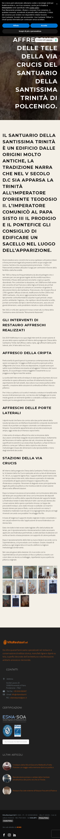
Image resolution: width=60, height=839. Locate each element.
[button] (57, 4)
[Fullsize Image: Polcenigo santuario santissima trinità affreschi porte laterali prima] (30, 572)
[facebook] (4, 835)
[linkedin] (14, 835)
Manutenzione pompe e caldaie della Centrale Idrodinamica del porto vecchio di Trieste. (31, 778)
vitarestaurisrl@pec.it (18, 697)
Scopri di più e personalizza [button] (30, 31)
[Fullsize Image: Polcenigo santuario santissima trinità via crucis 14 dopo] (24, 601)
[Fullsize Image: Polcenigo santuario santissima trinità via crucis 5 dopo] (7, 601)
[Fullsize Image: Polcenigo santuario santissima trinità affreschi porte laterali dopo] (47, 572)
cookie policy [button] (34, 8)
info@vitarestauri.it (19, 694)
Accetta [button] (44, 26)
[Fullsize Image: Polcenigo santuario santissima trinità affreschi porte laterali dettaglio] (32, 587)
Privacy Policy (43, 818)
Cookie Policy (8, 821)
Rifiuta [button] (16, 26)
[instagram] (9, 835)
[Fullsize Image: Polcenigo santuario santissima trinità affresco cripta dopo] (18, 572)
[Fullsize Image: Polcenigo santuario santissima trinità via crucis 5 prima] (53, 587)
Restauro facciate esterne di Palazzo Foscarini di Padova (35, 790)
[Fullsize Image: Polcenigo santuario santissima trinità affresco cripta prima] (7, 572)
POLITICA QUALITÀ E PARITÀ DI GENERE (16, 742)
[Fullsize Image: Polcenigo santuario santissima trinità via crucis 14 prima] (15, 601)
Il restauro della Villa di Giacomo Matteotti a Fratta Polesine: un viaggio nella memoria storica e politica (33, 766)
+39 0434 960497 (20, 691)
